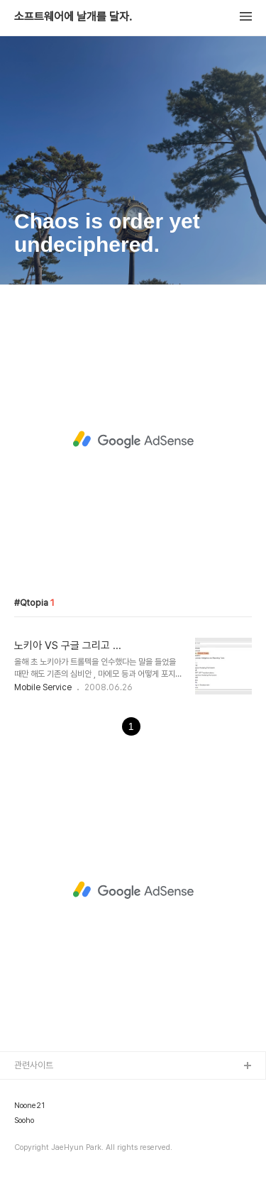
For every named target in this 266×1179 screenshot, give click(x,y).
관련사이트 (33, 1065)
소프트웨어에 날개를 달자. (73, 17)
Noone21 (29, 1106)
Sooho (24, 1121)
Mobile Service (43, 687)
